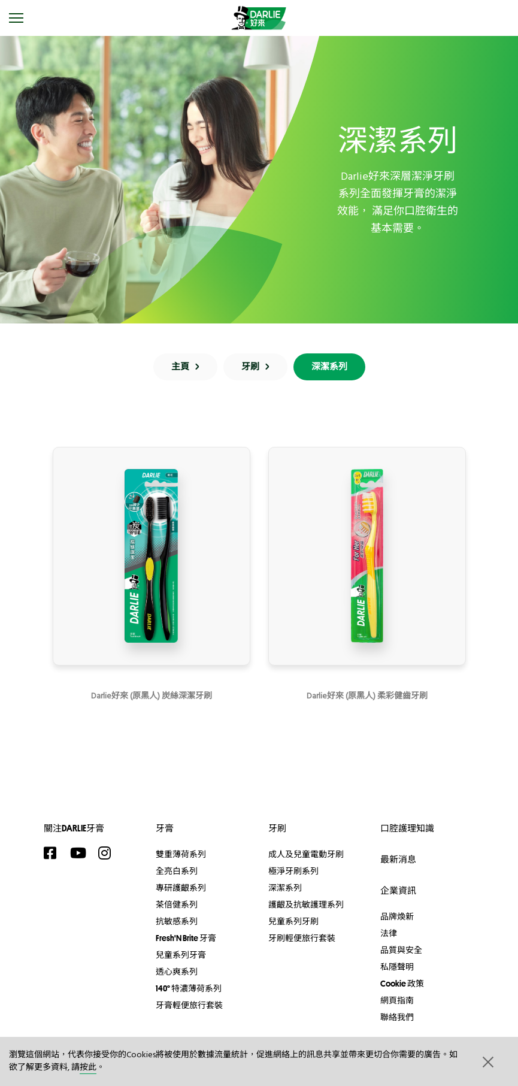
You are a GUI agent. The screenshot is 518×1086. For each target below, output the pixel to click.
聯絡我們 (397, 1017)
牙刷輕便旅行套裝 (301, 938)
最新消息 (398, 859)
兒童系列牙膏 (181, 955)
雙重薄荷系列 (181, 854)
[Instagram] (108, 853)
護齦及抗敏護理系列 (306, 904)
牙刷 (277, 828)
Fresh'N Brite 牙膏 (186, 938)
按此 (88, 1068)
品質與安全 (401, 950)
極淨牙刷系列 (293, 871)
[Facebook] (54, 853)
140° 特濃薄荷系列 (189, 988)
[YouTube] (81, 853)
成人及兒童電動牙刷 (306, 854)
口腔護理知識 (407, 828)
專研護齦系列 (181, 888)
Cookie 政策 (402, 983)
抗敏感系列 (177, 921)
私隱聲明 (397, 967)
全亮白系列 (177, 871)
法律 (388, 933)
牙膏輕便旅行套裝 (189, 1005)
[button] (487, 1061)
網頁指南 (397, 1000)
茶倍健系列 (177, 904)
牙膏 (165, 828)
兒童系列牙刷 (293, 921)
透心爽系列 (177, 971)
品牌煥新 (397, 916)
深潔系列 (285, 888)
